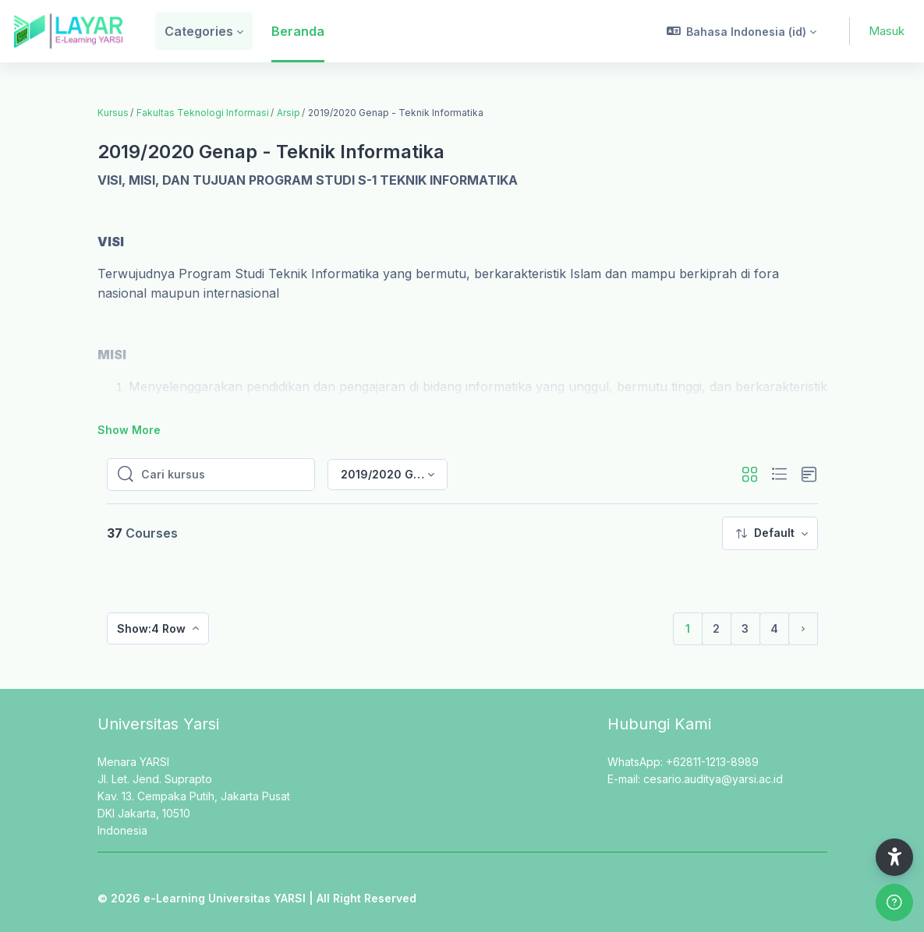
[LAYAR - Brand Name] (68, 31)
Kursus (113, 112)
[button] (741, 31)
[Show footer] (894, 902)
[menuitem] (770, 533)
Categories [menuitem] (199, 31)
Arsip (288, 112)
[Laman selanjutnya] (803, 629)
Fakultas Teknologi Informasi (202, 112)
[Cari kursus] (223, 474)
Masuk (887, 30)
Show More (129, 429)
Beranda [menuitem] (297, 31)
